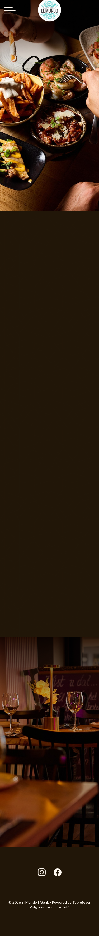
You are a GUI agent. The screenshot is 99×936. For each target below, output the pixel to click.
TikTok (62, 907)
